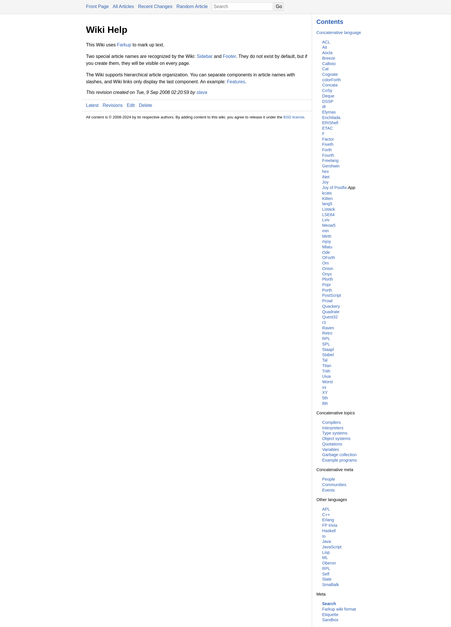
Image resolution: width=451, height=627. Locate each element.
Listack (328, 209)
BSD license (293, 117)
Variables (330, 449)
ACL (326, 42)
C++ (326, 514)
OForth (328, 257)
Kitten (327, 198)
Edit (131, 105)
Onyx (327, 274)
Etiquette (330, 614)
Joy (325, 182)
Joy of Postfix (334, 187)
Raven (328, 328)
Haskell (329, 530)
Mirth (326, 236)
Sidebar (205, 56)
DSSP (327, 101)
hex (325, 171)
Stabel (328, 354)
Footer (229, 56)
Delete (145, 105)
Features (236, 81)
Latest (92, 105)
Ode (326, 252)
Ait (324, 47)
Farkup (124, 44)
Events (328, 490)
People (328, 479)
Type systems (334, 433)
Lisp (326, 552)
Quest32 (330, 317)
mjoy (326, 241)
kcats (327, 193)
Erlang (328, 520)
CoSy (327, 90)
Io (324, 536)
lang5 (327, 203)
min (325, 230)
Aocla (327, 52)
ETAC (327, 128)
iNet (326, 177)
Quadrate (330, 311)
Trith (326, 371)
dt (324, 106)
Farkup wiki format (339, 609)
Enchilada (331, 117)
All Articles (123, 6)
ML (325, 557)
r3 (324, 322)
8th (325, 403)
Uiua (326, 376)
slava (201, 92)
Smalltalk (330, 584)
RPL (326, 338)
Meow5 (328, 225)
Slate (327, 579)
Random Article (192, 6)
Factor (328, 139)
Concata (330, 85)
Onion (327, 268)
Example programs (339, 460)
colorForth (331, 80)
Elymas (329, 112)
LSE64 (328, 214)
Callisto (329, 63)
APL (326, 509)
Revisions (113, 105)
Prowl (327, 301)
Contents (329, 21)
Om (325, 263)
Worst (327, 381)
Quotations (332, 444)
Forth (327, 150)
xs (324, 387)
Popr (326, 284)
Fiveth (327, 144)
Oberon (329, 563)
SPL (326, 344)
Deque (328, 96)
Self (325, 574)
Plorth (327, 279)
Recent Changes (155, 6)
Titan (326, 365)
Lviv (326, 220)
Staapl (328, 349)
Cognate (330, 74)
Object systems (336, 438)
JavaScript (331, 547)
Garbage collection (339, 454)
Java (326, 541)
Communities (334, 484)
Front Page (97, 6)
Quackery (331, 306)
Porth (327, 290)
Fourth (328, 155)
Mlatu (327, 247)
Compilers (331, 422)
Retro (327, 333)
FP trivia (329, 525)
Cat (325, 69)
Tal (324, 360)
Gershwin (331, 166)
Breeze (328, 58)
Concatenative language (338, 32)
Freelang (330, 160)
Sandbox (330, 619)
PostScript (331, 295)
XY (325, 392)
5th (325, 398)
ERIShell (330, 122)
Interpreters (332, 428)
